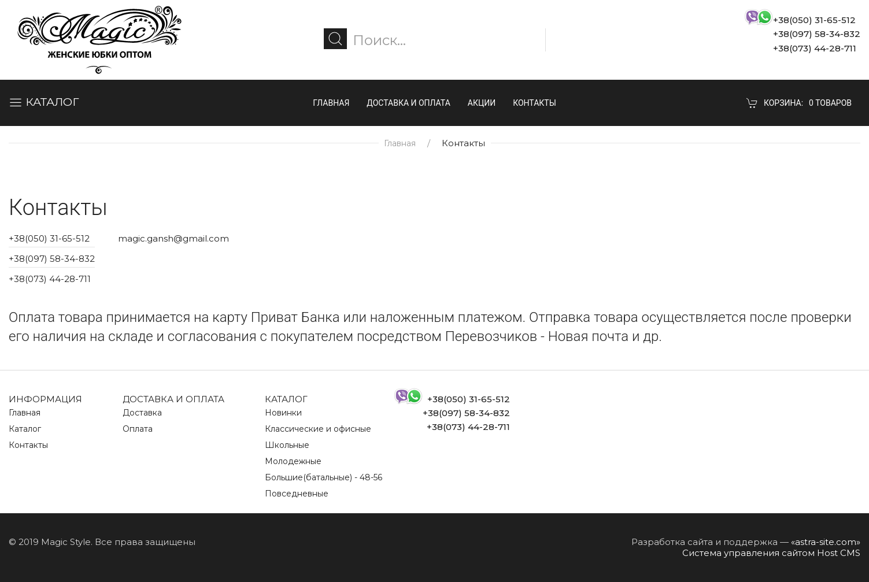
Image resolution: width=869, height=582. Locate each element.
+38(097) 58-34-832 (52, 258)
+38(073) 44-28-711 (50, 278)
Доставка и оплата (408, 102)
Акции (481, 102)
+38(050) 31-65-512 (49, 238)
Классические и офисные (318, 429)
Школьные (287, 445)
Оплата (138, 429)
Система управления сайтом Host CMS (771, 552)
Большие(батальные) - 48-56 (323, 477)
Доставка (142, 412)
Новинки (283, 412)
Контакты (534, 102)
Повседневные (296, 493)
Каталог (25, 429)
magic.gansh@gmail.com (173, 238)
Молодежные (293, 461)
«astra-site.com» (825, 541)
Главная (331, 102)
